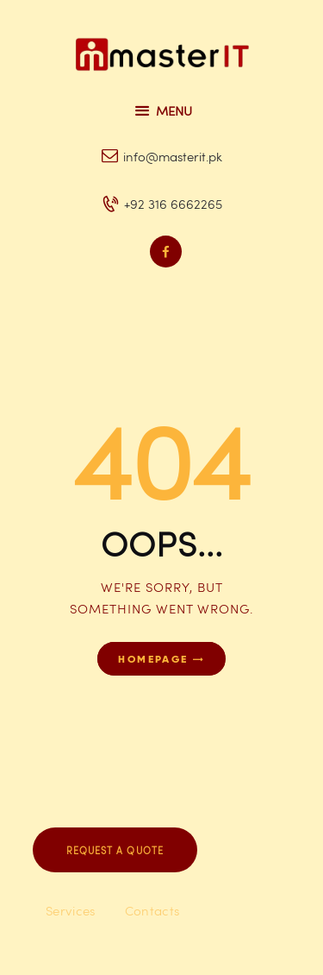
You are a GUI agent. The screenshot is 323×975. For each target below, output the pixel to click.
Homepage (153, 658)
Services (70, 910)
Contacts (152, 910)
